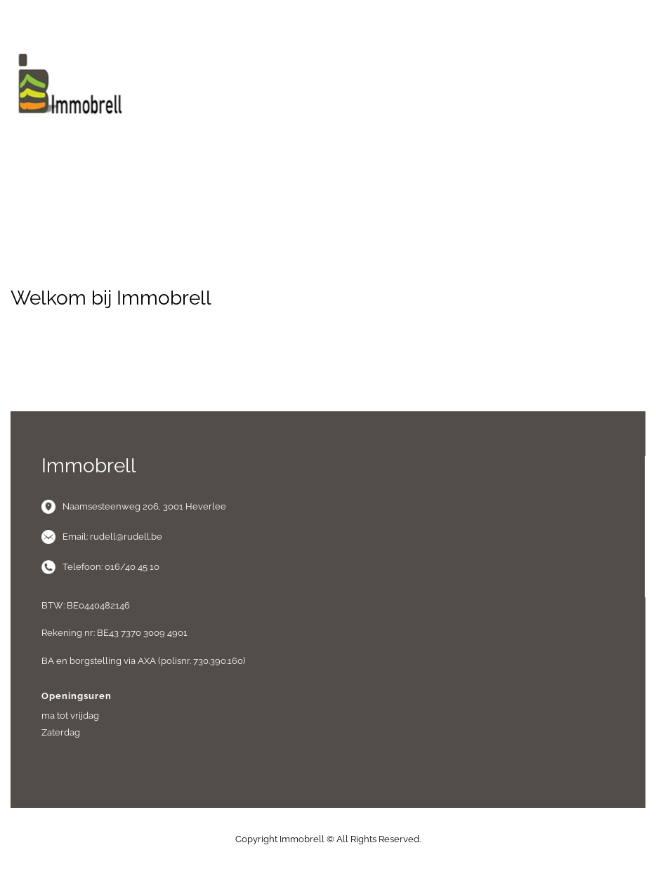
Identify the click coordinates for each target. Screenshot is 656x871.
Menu (328, 168)
